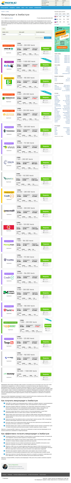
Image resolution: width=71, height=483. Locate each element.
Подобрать (47, 37)
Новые (56, 96)
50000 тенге (57, 62)
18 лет (56, 78)
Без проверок (57, 115)
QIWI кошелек (67, 85)
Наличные (57, 86)
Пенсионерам (57, 100)
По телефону (67, 113)
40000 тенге (57, 61)
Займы (18, 7)
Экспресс (56, 120)
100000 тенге (67, 55)
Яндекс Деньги (67, 86)
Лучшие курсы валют (60, 11)
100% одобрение (66, 112)
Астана (56, 134)
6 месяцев (67, 70)
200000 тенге (67, 58)
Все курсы (57, 24)
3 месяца (68, 69)
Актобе (56, 130)
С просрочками (58, 105)
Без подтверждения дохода (58, 108)
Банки (31, 7)
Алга (55, 131)
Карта (56, 85)
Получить (46, 48)
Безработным (57, 104)
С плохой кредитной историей (67, 122)
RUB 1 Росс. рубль (45, 5)
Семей (68, 134)
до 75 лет (68, 79)
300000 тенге (67, 61)
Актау (56, 129)
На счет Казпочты (66, 90)
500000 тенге (67, 62)
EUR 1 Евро (44, 3)
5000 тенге (57, 55)
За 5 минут (67, 95)
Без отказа (57, 113)
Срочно (56, 121)
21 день (56, 72)
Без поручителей (66, 108)
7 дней (56, 68)
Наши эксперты (43, 474)
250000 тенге (67, 59)
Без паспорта (67, 107)
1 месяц (68, 66)
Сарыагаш (68, 131)
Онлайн (56, 97)
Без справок (57, 111)
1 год (69, 72)
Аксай (56, 127)
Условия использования (33, 474)
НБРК (69, 24)
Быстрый (68, 103)
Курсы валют (4, 7)
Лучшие (68, 104)
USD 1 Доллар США (45, 2)
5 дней (56, 66)
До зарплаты (57, 95)
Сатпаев (68, 133)
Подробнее (8, 52)
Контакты (4, 474)
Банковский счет (58, 88)
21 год (68, 78)
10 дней (56, 69)
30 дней (56, 73)
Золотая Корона (58, 89)
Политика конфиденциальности (20, 474)
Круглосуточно (58, 117)
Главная (3, 11)
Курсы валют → (45, 0)
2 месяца (68, 68)
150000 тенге (67, 57)
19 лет (56, 79)
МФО (23, 7)
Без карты (68, 96)
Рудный (68, 130)
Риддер (68, 129)
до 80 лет (68, 80)
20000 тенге (57, 58)
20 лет (56, 80)
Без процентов (58, 116)
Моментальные (67, 105)
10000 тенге (57, 57)
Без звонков (57, 119)
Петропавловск (66, 127)
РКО (27, 7)
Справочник (37, 7)
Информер (10, 474)
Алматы (56, 133)
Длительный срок (66, 73)
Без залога (57, 112)
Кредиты (12, 7)
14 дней (56, 70)
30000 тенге (57, 59)
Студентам (57, 99)
